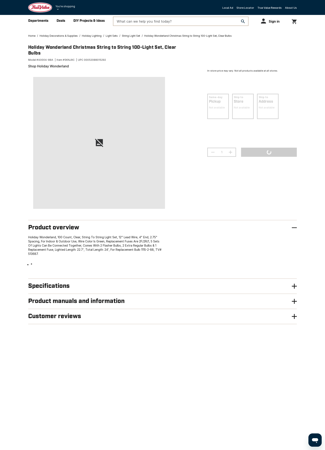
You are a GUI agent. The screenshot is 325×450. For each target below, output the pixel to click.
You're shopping (65, 6)
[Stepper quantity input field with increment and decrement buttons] (221, 152)
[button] (272, 21)
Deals (61, 20)
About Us (291, 7)
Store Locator (245, 7)
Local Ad (227, 7)
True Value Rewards (269, 7)
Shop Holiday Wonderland (48, 66)
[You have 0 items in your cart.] (294, 21)
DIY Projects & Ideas (89, 20)
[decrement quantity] (213, 152)
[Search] (243, 21)
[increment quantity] (230, 152)
